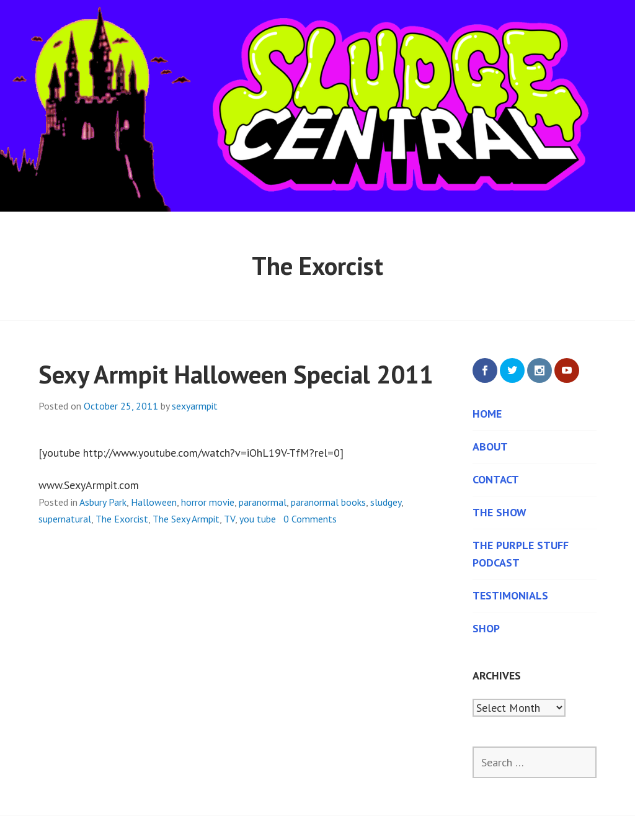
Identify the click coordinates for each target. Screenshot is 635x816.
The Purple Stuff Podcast (521, 554)
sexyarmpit (195, 406)
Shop (486, 628)
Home (487, 413)
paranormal (262, 502)
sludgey (385, 502)
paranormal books (328, 502)
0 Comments (310, 519)
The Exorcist (121, 519)
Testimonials (510, 595)
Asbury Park (103, 502)
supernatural (64, 519)
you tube (257, 519)
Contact (496, 479)
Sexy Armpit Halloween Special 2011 (235, 374)
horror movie (207, 502)
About (490, 446)
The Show (499, 512)
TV (229, 519)
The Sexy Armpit (186, 519)
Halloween (154, 502)
